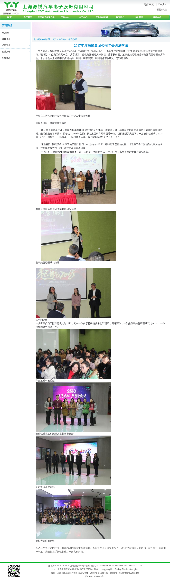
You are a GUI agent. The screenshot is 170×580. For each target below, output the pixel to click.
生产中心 (83, 17)
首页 (54, 39)
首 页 (9, 17)
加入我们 (139, 17)
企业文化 (6, 51)
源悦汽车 (161, 9)
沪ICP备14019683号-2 (95, 576)
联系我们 (120, 17)
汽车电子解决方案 (46, 17)
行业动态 (6, 58)
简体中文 (148, 4)
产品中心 (65, 17)
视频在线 (157, 17)
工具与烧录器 (102, 17)
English (162, 4)
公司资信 (6, 45)
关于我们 (28, 17)
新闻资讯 (6, 39)
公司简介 (63, 39)
